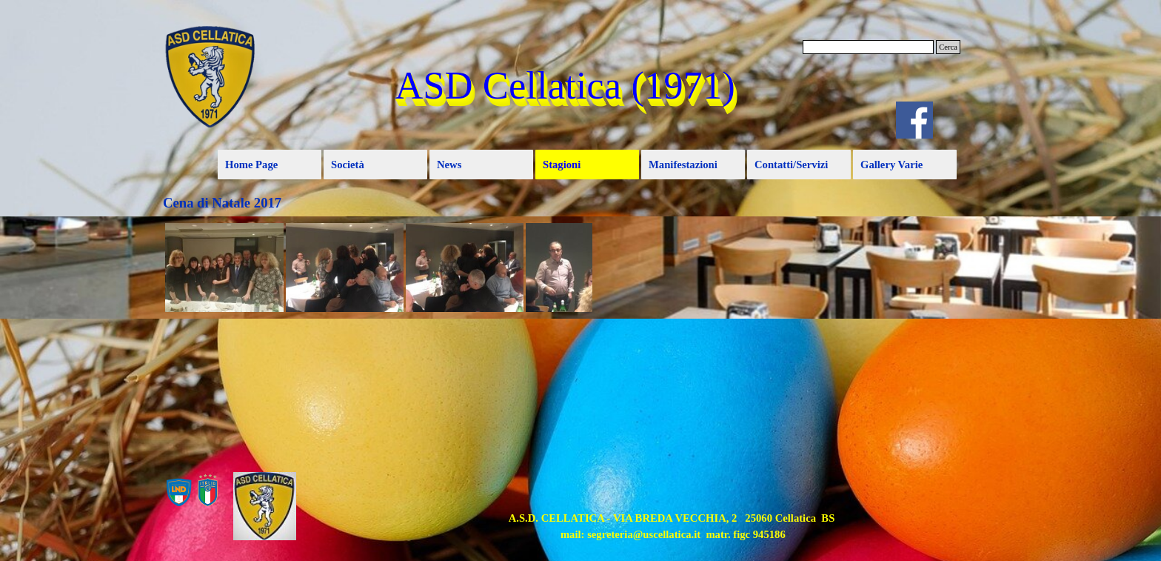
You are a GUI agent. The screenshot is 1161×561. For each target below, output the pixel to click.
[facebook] (914, 120)
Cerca (948, 47)
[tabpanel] (671, 526)
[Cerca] (868, 47)
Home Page (251, 164)
